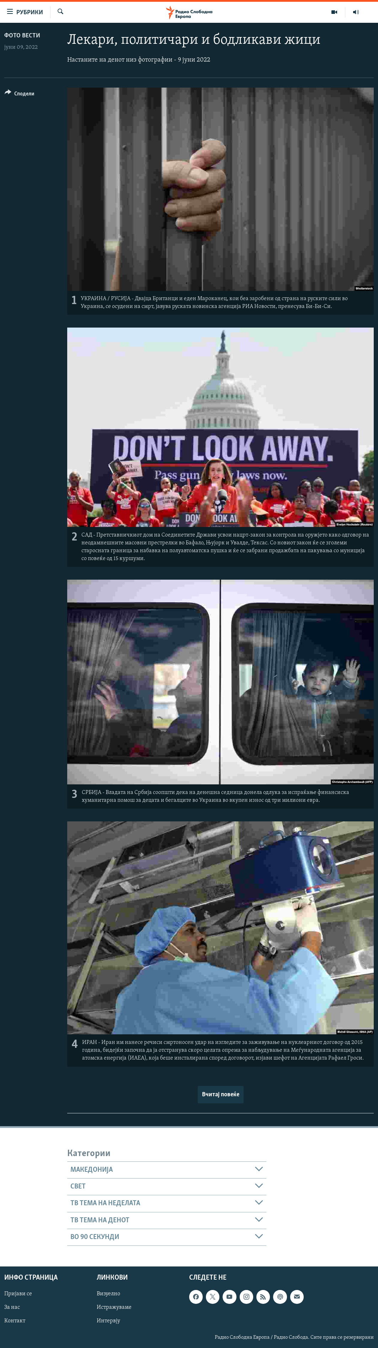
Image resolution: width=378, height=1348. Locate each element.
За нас (12, 1308)
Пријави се (18, 1294)
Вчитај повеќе (220, 1094)
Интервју (108, 1321)
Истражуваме (114, 1308)
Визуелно (108, 1294)
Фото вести (22, 35)
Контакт (14, 1321)
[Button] (19, 95)
